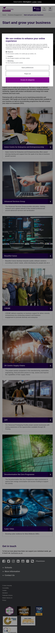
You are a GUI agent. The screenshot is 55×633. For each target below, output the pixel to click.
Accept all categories (27, 80)
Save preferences (27, 67)
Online (39, 2)
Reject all (27, 74)
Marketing (10, 61)
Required (10, 52)
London (34, 2)
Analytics (10, 56)
